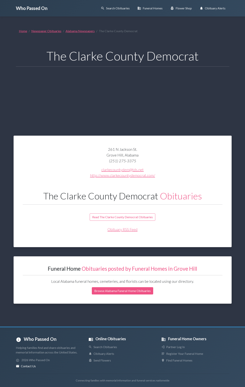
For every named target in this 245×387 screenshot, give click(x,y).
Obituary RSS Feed (122, 229)
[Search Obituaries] (115, 8)
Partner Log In (173, 347)
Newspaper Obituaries (46, 31)
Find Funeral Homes (176, 360)
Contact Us (26, 366)
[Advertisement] (122, 96)
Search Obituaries (103, 347)
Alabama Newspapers (80, 31)
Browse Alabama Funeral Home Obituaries (122, 291)
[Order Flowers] (181, 8)
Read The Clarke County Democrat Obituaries (122, 217)
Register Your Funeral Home (182, 353)
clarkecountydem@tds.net (122, 169)
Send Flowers (100, 360)
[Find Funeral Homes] (150, 8)
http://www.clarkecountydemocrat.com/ (122, 175)
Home (23, 31)
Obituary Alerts (101, 353)
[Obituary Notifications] (212, 8)
